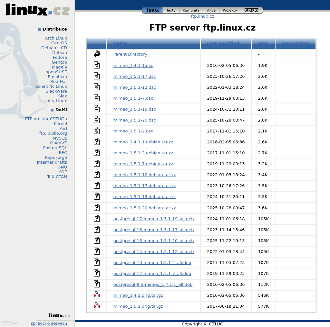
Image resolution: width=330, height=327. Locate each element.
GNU (62, 167)
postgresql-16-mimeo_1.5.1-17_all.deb (153, 229)
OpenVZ (58, 143)
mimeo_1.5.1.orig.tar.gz (138, 306)
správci (38, 323)
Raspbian (57, 76)
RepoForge (56, 157)
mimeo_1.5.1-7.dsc (133, 98)
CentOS (59, 43)
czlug (252, 10)
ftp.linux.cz (202, 16)
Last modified (223, 43)
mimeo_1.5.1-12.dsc (134, 87)
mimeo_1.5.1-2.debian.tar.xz (143, 152)
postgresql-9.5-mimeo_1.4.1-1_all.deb (153, 284)
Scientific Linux (51, 86)
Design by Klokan (10, 323)
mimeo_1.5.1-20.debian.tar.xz (144, 207)
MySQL (60, 138)
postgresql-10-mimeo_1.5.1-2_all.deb (152, 262)
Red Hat (58, 81)
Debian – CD (54, 47)
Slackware (56, 91)
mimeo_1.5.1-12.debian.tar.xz (144, 174)
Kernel (60, 123)
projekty (230, 10)
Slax (62, 96)
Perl (63, 128)
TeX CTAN (57, 176)
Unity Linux (55, 100)
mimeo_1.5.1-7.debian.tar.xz (143, 163)
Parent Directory (130, 54)
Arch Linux (56, 38)
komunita (191, 10)
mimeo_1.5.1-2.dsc (133, 131)
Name (120, 43)
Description (295, 43)
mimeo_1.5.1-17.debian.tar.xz (144, 185)
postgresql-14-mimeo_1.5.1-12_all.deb (153, 251)
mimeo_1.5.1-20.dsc (134, 120)
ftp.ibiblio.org (53, 133)
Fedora (60, 57)
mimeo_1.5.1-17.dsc (134, 76)
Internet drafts (52, 162)
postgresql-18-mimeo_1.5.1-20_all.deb (153, 240)
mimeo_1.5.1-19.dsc (134, 109)
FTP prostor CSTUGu (46, 118)
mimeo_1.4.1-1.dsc (133, 65)
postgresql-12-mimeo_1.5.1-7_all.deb (152, 273)
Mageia (59, 67)
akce (211, 10)
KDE (62, 171)
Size (263, 43)
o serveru (57, 323)
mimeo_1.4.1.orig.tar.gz (138, 295)
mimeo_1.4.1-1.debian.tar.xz (143, 142)
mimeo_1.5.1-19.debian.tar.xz (144, 196)
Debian (59, 52)
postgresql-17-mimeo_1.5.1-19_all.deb (153, 218)
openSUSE (56, 71)
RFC (63, 152)
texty (171, 10)
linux (152, 10)
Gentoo (59, 62)
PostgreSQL (55, 147)
